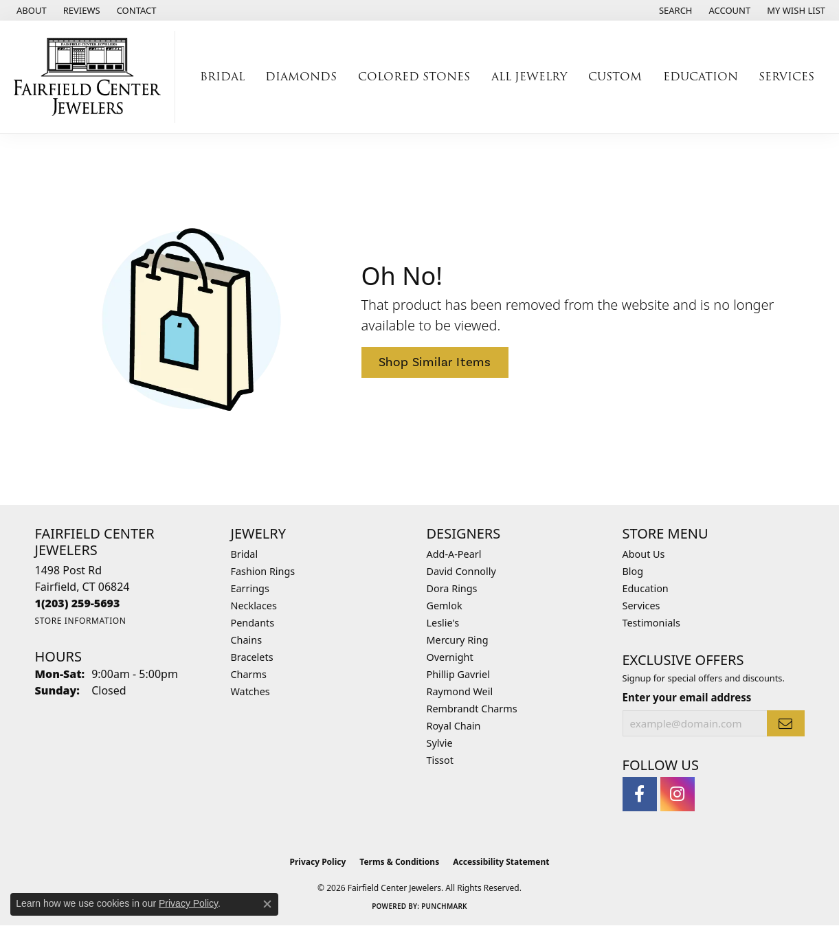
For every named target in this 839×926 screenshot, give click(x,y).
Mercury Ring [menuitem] (458, 639)
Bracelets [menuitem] (252, 657)
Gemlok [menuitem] (444, 605)
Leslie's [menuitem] (443, 622)
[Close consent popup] (267, 904)
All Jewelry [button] (529, 76)
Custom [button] (615, 76)
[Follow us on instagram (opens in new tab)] (677, 794)
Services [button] (786, 76)
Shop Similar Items (435, 362)
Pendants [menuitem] (253, 622)
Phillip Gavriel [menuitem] (458, 674)
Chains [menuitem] (246, 639)
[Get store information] (80, 620)
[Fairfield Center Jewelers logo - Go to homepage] (91, 77)
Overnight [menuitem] (450, 657)
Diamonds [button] (301, 76)
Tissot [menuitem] (440, 760)
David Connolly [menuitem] (461, 571)
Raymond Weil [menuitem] (460, 691)
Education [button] (700, 76)
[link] (30, 10)
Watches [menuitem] (250, 691)
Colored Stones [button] (414, 76)
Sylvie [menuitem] (440, 742)
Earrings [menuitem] (250, 588)
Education (646, 588)
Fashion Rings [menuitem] (263, 571)
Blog (633, 571)
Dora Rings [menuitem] (452, 588)
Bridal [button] (222, 76)
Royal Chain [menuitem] (454, 725)
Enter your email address (687, 697)
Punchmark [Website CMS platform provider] (444, 906)
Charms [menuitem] (249, 674)
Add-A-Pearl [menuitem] (454, 554)
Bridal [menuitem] (244, 554)
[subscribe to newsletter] (785, 723)
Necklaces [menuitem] (254, 605)
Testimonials (651, 622)
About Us (644, 554)
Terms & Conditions (399, 862)
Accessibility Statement (501, 862)
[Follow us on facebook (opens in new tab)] (640, 794)
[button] (674, 10)
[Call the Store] (77, 603)
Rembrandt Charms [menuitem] (472, 708)
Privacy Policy (318, 862)
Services (641, 605)
